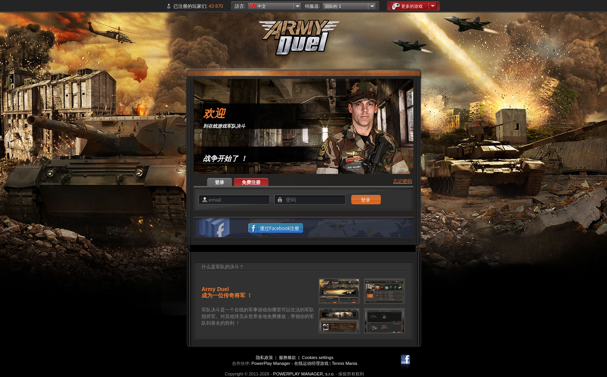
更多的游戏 (407, 6)
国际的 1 (333, 6)
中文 (258, 6)
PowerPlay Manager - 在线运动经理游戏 (290, 363)
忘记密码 (402, 181)
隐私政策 (264, 357)
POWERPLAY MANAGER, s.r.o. (303, 374)
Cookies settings (318, 357)
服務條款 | (290, 357)
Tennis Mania (344, 363)
